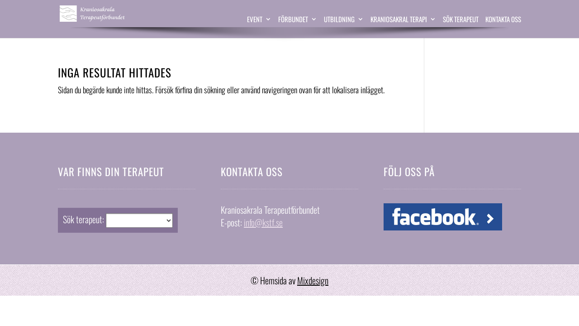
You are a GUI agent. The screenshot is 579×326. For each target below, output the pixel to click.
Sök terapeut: (83, 219)
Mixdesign (312, 280)
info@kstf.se (263, 222)
